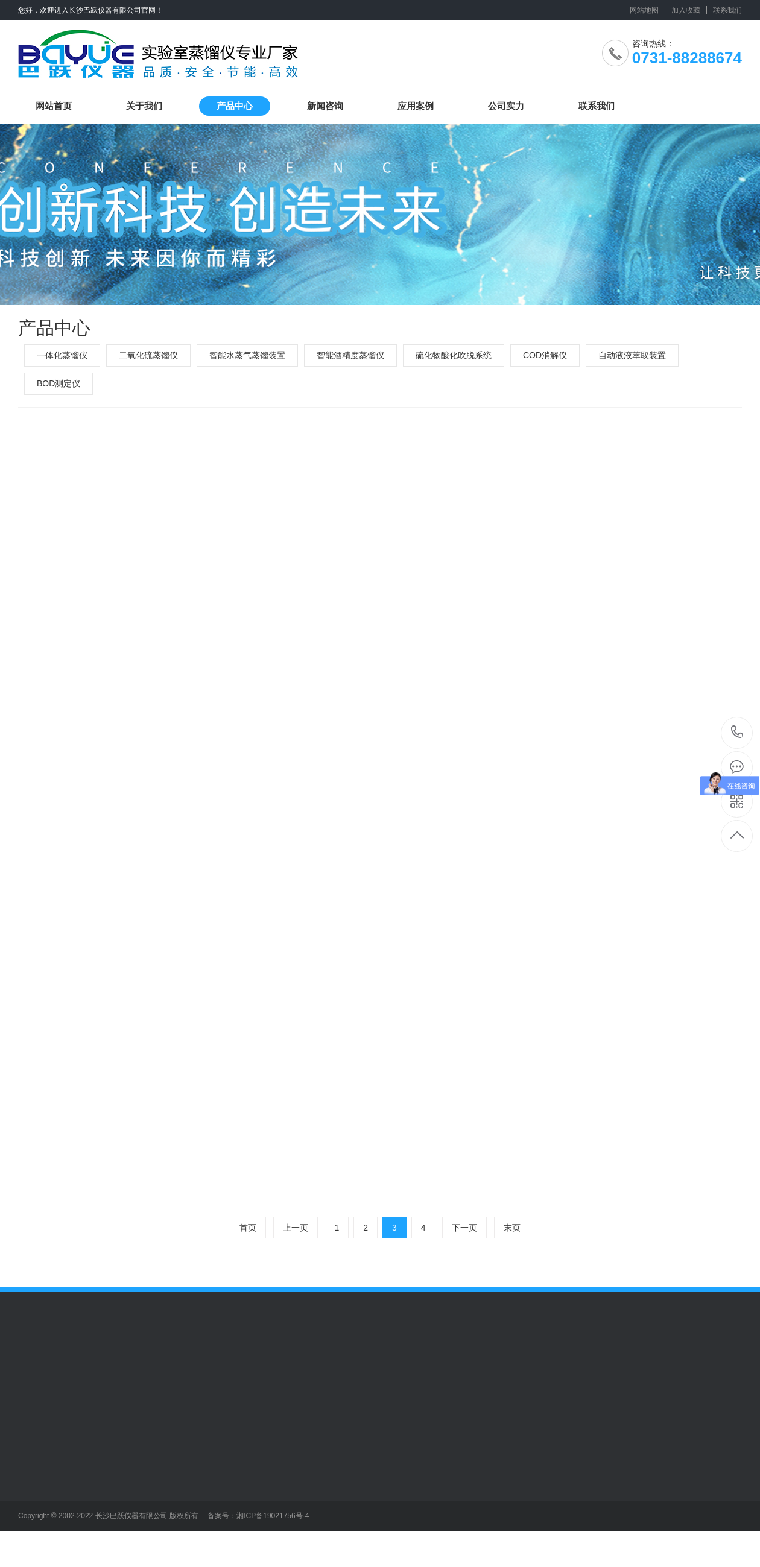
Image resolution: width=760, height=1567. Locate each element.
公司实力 (506, 106)
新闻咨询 (325, 106)
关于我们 (144, 106)
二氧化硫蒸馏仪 (148, 355)
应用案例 (415, 106)
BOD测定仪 (58, 383)
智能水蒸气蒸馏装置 (247, 355)
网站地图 (644, 10)
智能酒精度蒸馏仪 (350, 355)
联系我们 (727, 10)
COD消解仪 (545, 355)
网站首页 (54, 106)
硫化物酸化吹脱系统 (454, 355)
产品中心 (235, 106)
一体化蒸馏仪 (62, 355)
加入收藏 (685, 10)
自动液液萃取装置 (632, 355)
